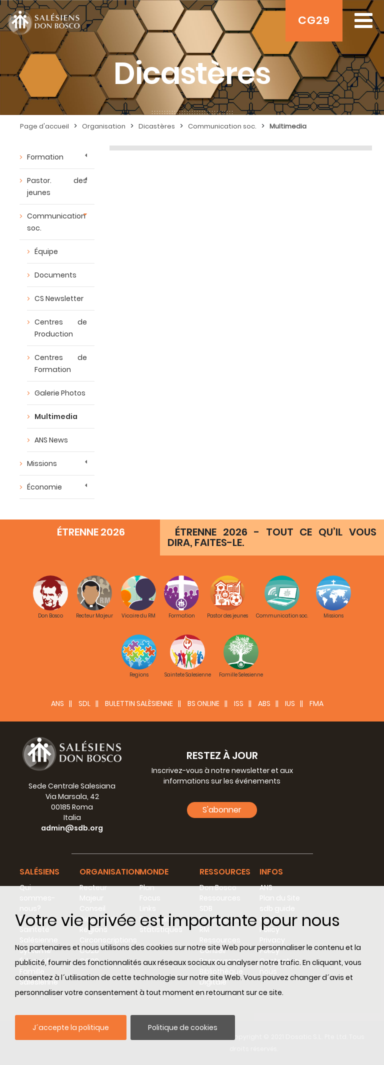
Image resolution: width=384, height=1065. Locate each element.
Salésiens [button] (40, 872)
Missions (42, 463)
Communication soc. (56, 222)
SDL (84, 703)
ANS (57, 703)
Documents (55, 275)
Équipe (46, 251)
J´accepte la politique (70, 1027)
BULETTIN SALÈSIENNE (139, 703)
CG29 (314, 20)
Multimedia (56, 417)
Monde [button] (154, 872)
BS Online (204, 703)
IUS (290, 703)
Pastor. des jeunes (57, 187)
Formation (45, 157)
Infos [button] (271, 872)
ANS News (51, 440)
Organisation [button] (110, 872)
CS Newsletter (59, 299)
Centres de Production (60, 328)
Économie (44, 487)
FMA (317, 703)
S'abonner (222, 810)
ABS (264, 703)
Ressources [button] (225, 872)
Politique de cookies (183, 1027)
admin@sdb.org (72, 828)
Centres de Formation (60, 363)
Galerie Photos (60, 393)
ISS (239, 703)
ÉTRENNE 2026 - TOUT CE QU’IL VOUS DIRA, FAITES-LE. (272, 537)
